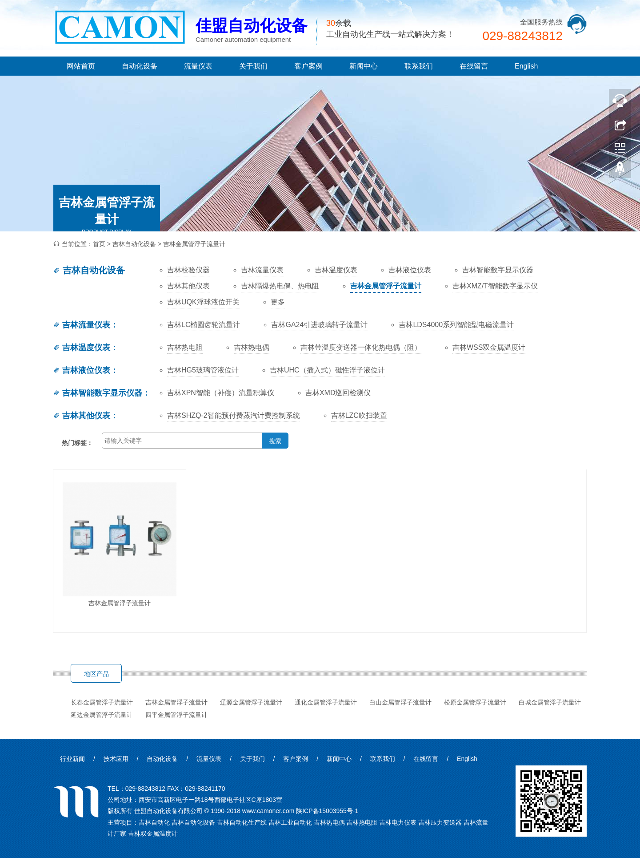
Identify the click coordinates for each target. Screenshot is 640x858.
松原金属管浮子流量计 (475, 702)
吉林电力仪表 (397, 822)
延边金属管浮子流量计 (102, 714)
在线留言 (474, 66)
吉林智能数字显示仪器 (97, 393)
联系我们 (418, 66)
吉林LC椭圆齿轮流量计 (203, 324)
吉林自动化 (154, 822)
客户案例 (308, 66)
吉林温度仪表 (81, 347)
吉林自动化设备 (134, 243)
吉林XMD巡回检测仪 (338, 393)
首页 (99, 243)
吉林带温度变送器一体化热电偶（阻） (360, 347)
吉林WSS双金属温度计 (488, 347)
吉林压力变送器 (440, 822)
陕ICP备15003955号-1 (327, 810)
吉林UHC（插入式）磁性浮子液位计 (327, 370)
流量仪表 (198, 66)
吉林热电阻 (185, 347)
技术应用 (116, 758)
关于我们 (253, 66)
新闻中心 (363, 66)
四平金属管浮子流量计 (176, 714)
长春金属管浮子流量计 (102, 702)
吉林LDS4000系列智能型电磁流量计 (456, 324)
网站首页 (81, 66)
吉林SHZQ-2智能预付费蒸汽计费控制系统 (233, 415)
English (526, 66)
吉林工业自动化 (290, 822)
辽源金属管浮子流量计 (251, 702)
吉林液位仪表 (81, 370)
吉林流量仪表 (81, 324)
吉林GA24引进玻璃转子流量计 (319, 324)
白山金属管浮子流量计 (400, 702)
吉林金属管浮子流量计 (194, 243)
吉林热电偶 (251, 347)
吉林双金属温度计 (153, 833)
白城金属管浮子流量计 (550, 702)
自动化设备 (139, 66)
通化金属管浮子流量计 (326, 702)
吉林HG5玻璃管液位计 (203, 370)
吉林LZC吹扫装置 (359, 415)
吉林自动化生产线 (242, 822)
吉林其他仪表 (81, 415)
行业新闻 (72, 758)
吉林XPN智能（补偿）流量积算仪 (220, 393)
